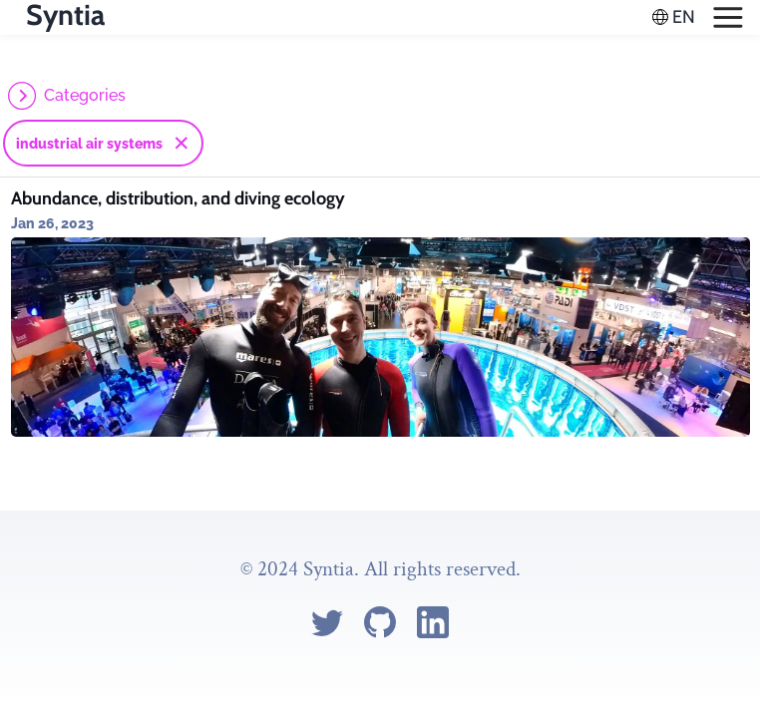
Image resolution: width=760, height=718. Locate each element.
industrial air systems (89, 144)
